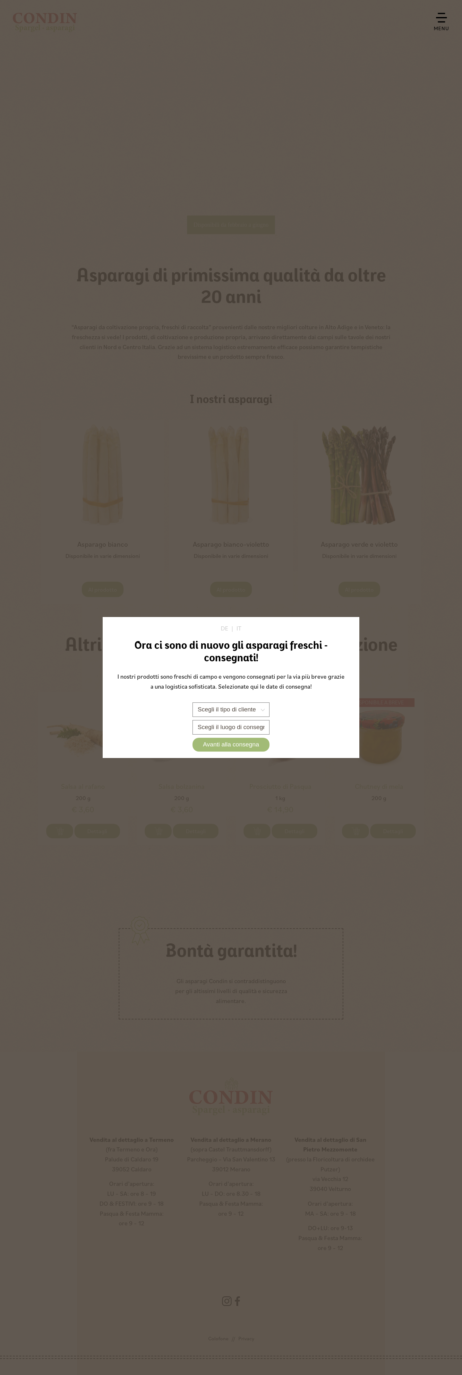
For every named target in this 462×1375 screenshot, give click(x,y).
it (238, 628)
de (224, 628)
